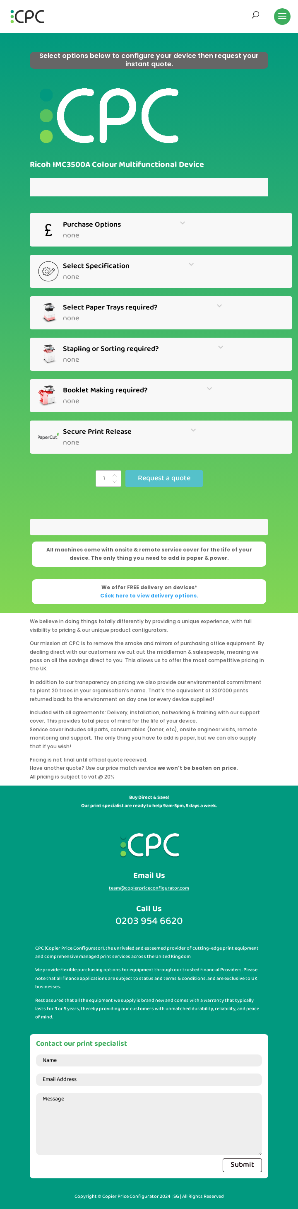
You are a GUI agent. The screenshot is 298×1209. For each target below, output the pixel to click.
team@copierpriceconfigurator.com (149, 888)
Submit (242, 1164)
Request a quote (164, 478)
